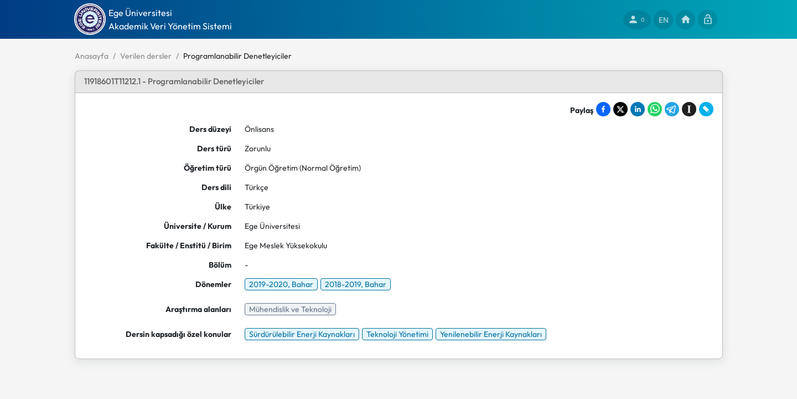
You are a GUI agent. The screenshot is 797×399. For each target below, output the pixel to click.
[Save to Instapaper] (689, 109)
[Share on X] (620, 109)
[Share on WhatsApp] (655, 109)
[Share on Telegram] (672, 109)
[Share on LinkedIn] (637, 109)
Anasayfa (91, 56)
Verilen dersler (146, 56)
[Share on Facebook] (603, 109)
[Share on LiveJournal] (706, 109)
